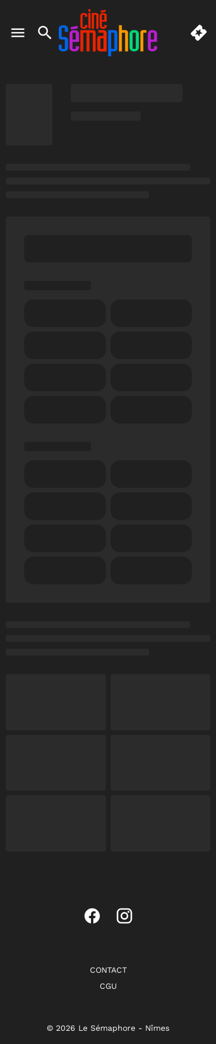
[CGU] (108, 986)
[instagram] (124, 916)
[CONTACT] (108, 970)
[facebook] (92, 916)
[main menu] (17, 32)
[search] (45, 33)
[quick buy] (199, 33)
